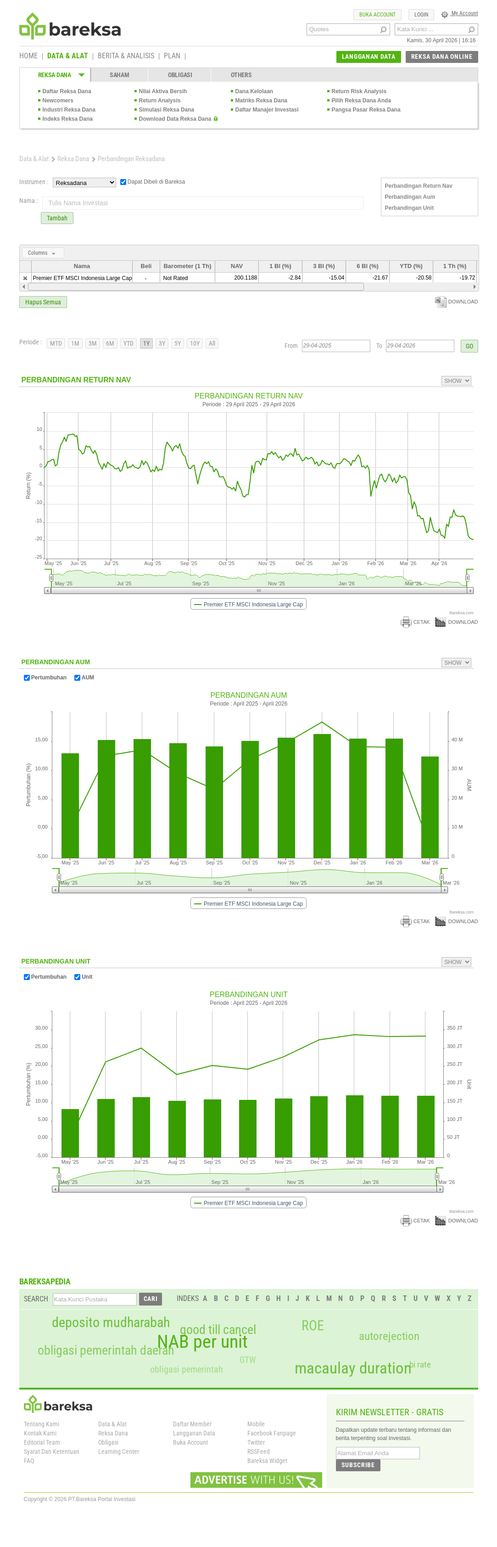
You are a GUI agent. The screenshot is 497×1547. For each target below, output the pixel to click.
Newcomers (58, 100)
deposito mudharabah (111, 1322)
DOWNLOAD (456, 301)
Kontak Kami (40, 1433)
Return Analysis (160, 100)
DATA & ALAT (67, 56)
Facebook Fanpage (271, 1433)
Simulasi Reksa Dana (167, 109)
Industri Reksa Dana (69, 109)
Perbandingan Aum (410, 197)
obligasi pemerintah (186, 1369)
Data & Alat (34, 159)
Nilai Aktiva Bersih (163, 91)
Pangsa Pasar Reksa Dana (366, 109)
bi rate (420, 1364)
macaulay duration (353, 1368)
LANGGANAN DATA (369, 56)
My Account (459, 13)
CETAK (415, 622)
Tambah (57, 218)
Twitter (256, 1442)
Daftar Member (192, 1424)
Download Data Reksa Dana (175, 119)
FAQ (29, 1460)
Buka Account (190, 1442)
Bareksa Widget (267, 1460)
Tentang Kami (41, 1424)
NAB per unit (202, 1342)
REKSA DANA (54, 74)
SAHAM (119, 74)
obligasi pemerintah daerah (106, 1350)
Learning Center (118, 1451)
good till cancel (218, 1329)
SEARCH (36, 1299)
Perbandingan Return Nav (418, 186)
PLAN (172, 56)
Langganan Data (194, 1433)
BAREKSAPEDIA (45, 1281)
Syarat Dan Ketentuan (51, 1451)
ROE (313, 1326)
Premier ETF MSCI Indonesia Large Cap (82, 278)
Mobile (256, 1424)
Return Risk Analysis (359, 91)
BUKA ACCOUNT (377, 14)
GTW (248, 1360)
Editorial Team (42, 1442)
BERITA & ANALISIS (126, 56)
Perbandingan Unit (409, 208)
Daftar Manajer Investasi (267, 109)
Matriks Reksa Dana (261, 100)
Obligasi (108, 1442)
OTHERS (241, 74)
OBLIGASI (180, 74)
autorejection (389, 1336)
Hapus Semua (43, 302)
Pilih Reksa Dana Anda (361, 100)
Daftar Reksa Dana (67, 91)
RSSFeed (258, 1451)
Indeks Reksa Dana (68, 119)
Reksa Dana (73, 159)
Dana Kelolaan (254, 91)
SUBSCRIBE (358, 1465)
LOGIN (421, 14)
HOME (28, 56)
